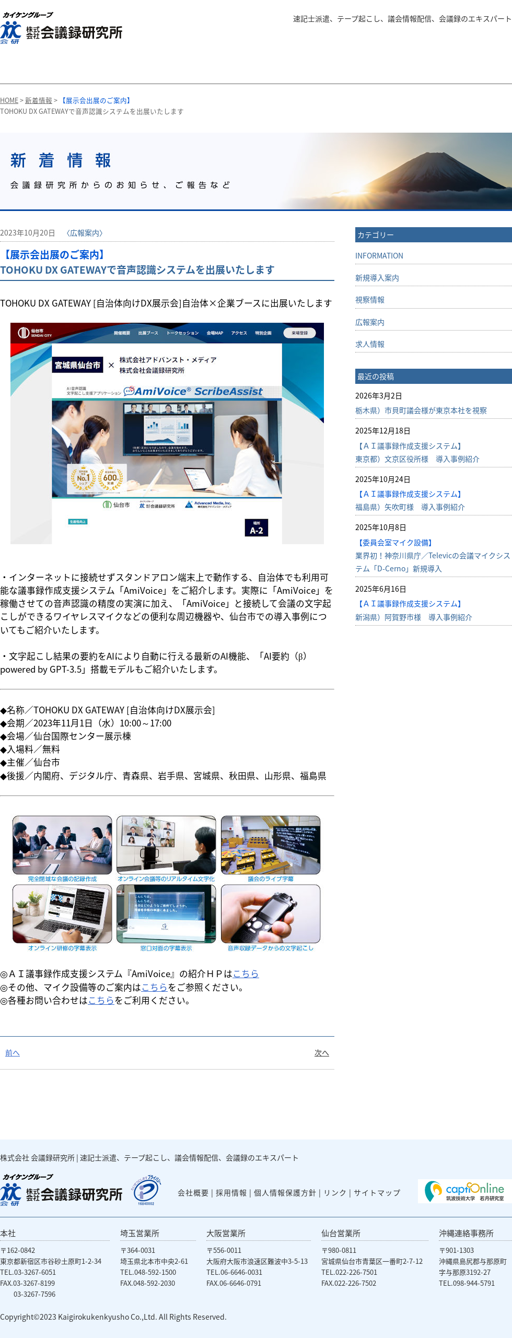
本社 (8, 1233)
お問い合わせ (479, 68)
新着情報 (38, 100)
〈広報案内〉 (85, 232)
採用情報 (231, 1192)
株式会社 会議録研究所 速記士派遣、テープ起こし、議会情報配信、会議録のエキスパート (61, 28)
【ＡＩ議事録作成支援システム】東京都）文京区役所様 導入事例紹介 (417, 452)
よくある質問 (433, 37)
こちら (245, 973)
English (488, 37)
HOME (9, 100)
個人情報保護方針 (285, 1192)
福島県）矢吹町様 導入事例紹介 (410, 500)
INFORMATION (379, 255)
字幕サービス (172, 68)
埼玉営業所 (139, 1233)
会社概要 (418, 68)
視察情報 (370, 299)
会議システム (348, 68)
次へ (322, 1052)
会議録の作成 (93, 68)
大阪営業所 (226, 1233)
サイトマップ (377, 1192)
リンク (335, 1192)
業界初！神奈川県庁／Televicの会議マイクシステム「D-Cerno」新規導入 (432, 555)
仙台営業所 (340, 1233)
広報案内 (370, 321)
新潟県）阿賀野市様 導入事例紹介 (413, 609)
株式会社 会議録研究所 (37, 1157)
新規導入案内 (377, 277)
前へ (12, 1052)
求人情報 (370, 343)
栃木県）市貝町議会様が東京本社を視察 (421, 410)
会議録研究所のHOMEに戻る (25, 68)
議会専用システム (257, 68)
